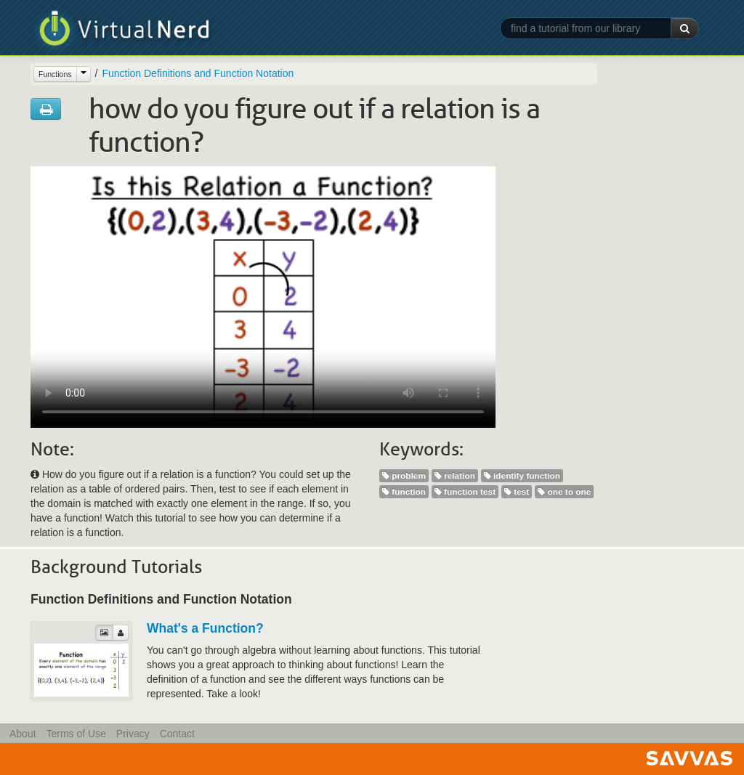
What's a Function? (205, 628)
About (22, 733)
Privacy (133, 733)
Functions (55, 74)
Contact (177, 733)
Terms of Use (75, 733)
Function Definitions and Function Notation (198, 73)
